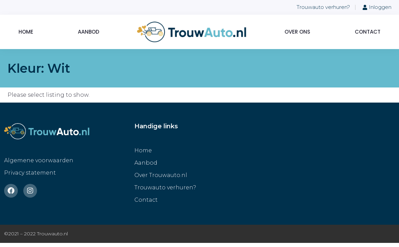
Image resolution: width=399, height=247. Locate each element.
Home (26, 31)
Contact (367, 31)
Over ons (297, 31)
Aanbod (88, 31)
